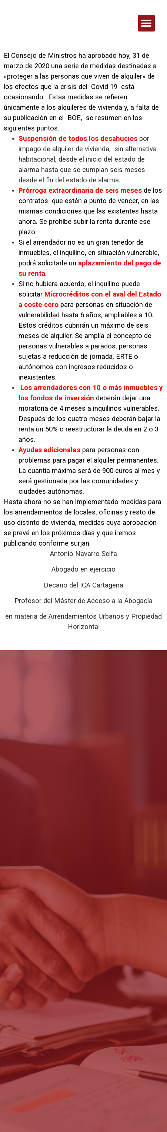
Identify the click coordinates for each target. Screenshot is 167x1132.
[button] (146, 23)
